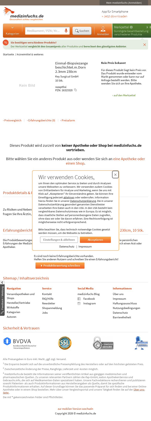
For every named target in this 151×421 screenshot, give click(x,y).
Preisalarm (68, 120)
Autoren (11, 317)
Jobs (45, 312)
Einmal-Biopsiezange (71, 63)
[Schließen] (144, 44)
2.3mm (60, 71)
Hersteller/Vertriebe (18, 303)
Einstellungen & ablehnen (59, 239)
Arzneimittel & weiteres (30, 54)
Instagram (87, 303)
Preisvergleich (12, 120)
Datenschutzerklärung (83, 201)
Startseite (8, 54)
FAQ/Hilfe (47, 298)
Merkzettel (121, 27)
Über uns (118, 294)
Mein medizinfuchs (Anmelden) (124, 2)
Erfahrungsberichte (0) (41, 120)
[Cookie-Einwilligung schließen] (115, 174)
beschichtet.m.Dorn (70, 67)
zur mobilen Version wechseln (75, 408)
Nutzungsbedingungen (126, 308)
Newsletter (48, 303)
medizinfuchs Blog (89, 294)
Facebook (86, 298)
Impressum (85, 246)
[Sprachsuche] (66, 31)
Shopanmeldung (52, 308)
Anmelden (103, 31)
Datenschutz (66, 246)
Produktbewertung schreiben (60, 265)
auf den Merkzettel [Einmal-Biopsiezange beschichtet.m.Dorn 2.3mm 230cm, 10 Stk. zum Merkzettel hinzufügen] (124, 95)
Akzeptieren (95, 239)
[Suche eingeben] (44, 31)
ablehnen (68, 197)
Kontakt (47, 294)
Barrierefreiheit (122, 317)
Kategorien (12, 30)
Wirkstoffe (13, 307)
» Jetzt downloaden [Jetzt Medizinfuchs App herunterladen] (114, 16)
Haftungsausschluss (125, 303)
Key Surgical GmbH (67, 76)
